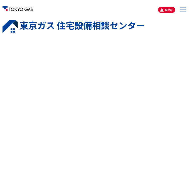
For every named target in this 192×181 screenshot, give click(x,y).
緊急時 (169, 10)
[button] (183, 10)
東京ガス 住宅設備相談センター (74, 26)
